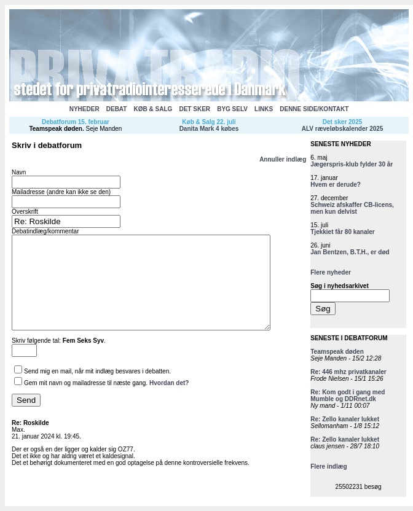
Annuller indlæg (282, 159)
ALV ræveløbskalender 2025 (343, 128)
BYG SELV (232, 109)
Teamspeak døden (55, 128)
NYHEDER (84, 109)
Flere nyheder (330, 272)
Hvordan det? (169, 401)
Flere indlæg (328, 466)
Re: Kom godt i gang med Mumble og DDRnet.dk (347, 395)
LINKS (263, 109)
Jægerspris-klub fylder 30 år (351, 164)
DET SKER (194, 109)
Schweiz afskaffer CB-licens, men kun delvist (352, 208)
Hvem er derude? (335, 184)
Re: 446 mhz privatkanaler (348, 372)
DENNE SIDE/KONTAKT (314, 109)
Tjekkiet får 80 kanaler (342, 231)
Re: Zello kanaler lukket (344, 419)
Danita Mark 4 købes (209, 128)
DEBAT (116, 109)
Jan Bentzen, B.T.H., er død (349, 252)
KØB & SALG (153, 109)
